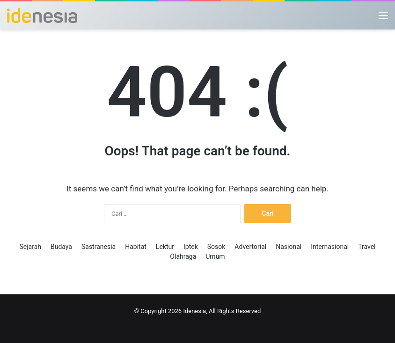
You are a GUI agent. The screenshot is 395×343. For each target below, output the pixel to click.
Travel (366, 246)
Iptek (190, 246)
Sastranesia (98, 246)
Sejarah (30, 246)
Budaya (61, 246)
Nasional (288, 246)
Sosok (216, 246)
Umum (215, 256)
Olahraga (183, 256)
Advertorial (250, 246)
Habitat (135, 246)
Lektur (165, 246)
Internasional (330, 246)
